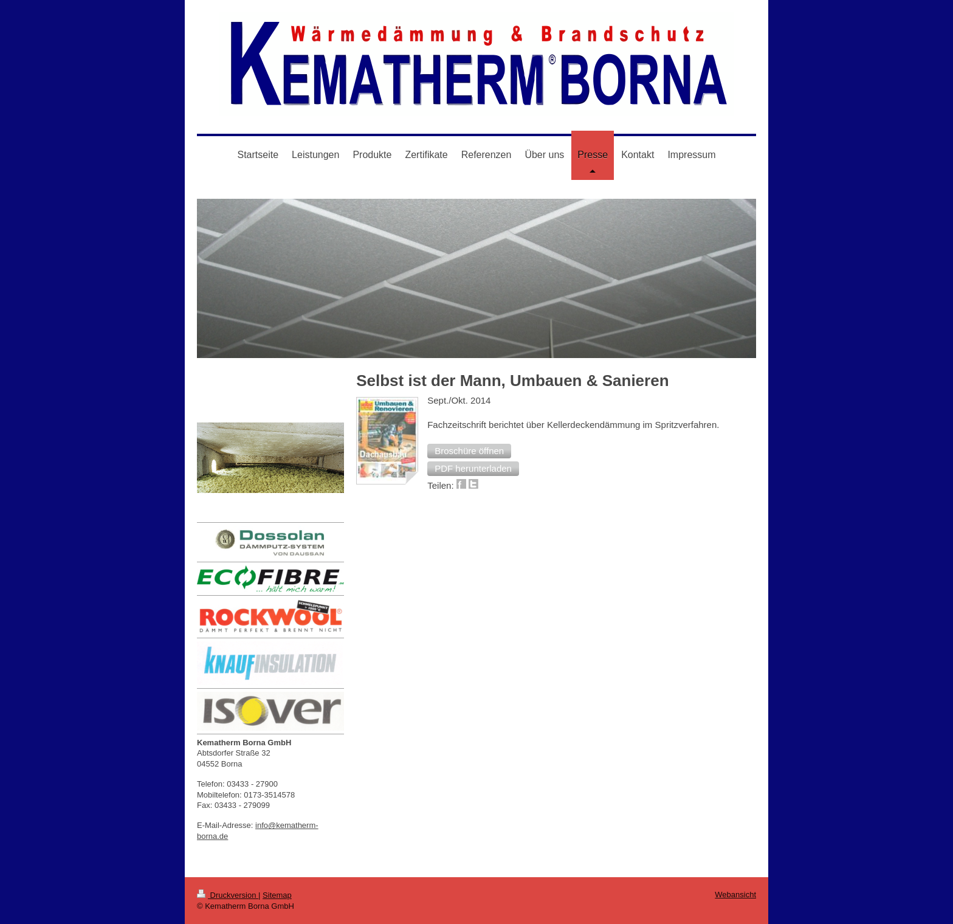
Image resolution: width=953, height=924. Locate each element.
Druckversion (227, 895)
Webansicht (735, 894)
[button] (469, 451)
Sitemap (277, 895)
